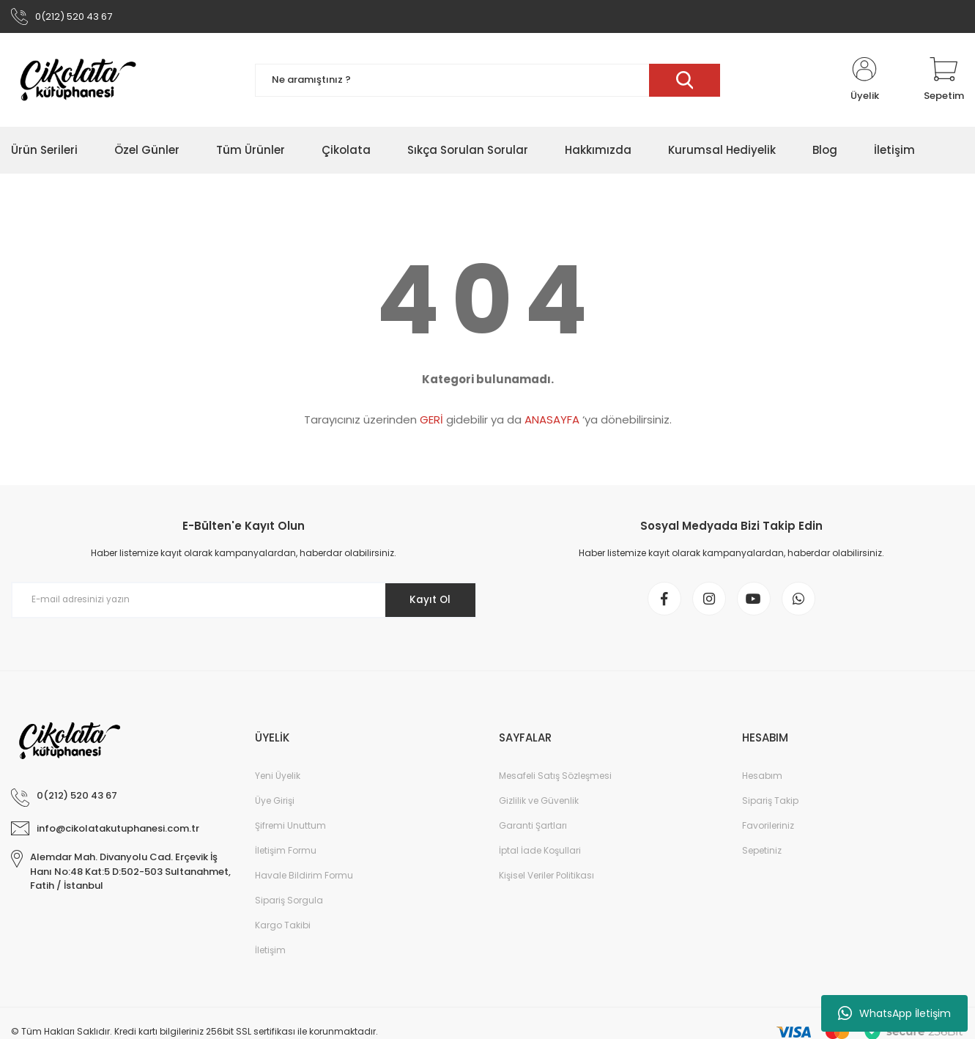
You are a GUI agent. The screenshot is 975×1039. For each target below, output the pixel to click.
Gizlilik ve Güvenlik (539, 805)
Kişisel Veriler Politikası (546, 880)
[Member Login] (864, 82)
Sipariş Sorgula (289, 905)
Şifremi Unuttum (290, 830)
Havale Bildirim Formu (304, 880)
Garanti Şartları (533, 830)
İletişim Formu (285, 855)
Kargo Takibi (283, 930)
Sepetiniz (762, 855)
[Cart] (944, 82)
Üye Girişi (274, 805)
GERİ (431, 421)
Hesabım (762, 780)
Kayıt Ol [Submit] (427, 601)
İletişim (270, 955)
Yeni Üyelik (277, 780)
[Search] (488, 82)
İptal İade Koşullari (540, 855)
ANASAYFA (551, 421)
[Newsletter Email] (244, 602)
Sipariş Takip (770, 805)
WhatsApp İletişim (894, 1013)
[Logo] (78, 82)
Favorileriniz (768, 830)
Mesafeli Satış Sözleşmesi (555, 780)
